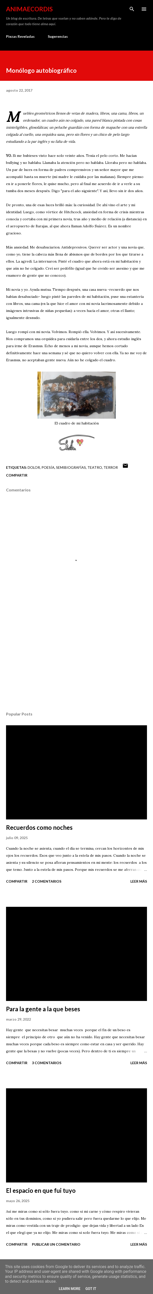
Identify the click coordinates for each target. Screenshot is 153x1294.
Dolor (34, 467)
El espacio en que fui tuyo (41, 1190)
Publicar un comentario (56, 1244)
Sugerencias (58, 36)
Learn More (69, 1289)
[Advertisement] (76, 660)
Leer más (138, 881)
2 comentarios (46, 881)
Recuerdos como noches (39, 827)
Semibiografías (71, 467)
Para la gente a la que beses (43, 1009)
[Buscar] (132, 9)
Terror (111, 467)
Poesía (48, 467)
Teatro (94, 467)
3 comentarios (46, 1063)
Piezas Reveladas (20, 36)
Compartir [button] (16, 475)
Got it (90, 1289)
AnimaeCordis (29, 9)
